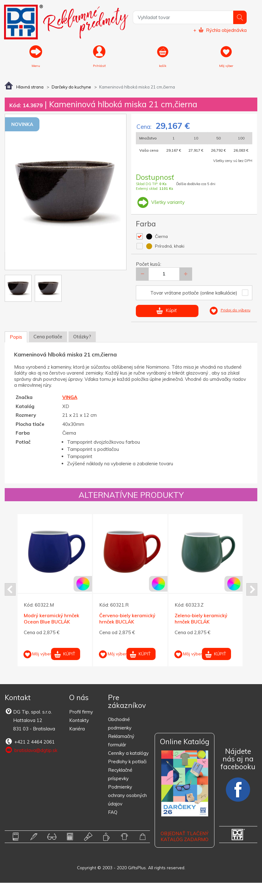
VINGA (69, 397)
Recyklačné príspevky (120, 774)
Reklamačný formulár (121, 740)
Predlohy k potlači (127, 761)
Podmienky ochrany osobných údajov (127, 795)
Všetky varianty (160, 202)
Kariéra (77, 729)
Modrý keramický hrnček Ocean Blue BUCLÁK (51, 619)
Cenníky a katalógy (128, 753)
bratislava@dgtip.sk (31, 750)
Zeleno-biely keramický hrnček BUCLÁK (201, 619)
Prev (10, 589)
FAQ (112, 812)
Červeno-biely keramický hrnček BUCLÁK (127, 619)
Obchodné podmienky (119, 723)
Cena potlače (47, 337)
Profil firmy (81, 712)
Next (251, 589)
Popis (16, 337)
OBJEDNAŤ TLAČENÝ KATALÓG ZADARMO (184, 836)
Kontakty (79, 720)
